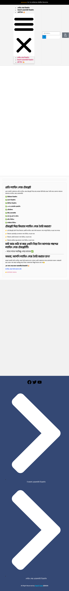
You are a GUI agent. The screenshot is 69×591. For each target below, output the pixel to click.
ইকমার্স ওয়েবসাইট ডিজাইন (26, 10)
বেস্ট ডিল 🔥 (21, 12)
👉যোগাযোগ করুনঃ (11, 272)
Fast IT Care (39, 586)
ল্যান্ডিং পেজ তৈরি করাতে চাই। (13, 269)
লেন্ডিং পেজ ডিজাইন (24, 8)
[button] (23, 35)
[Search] (44, 37)
